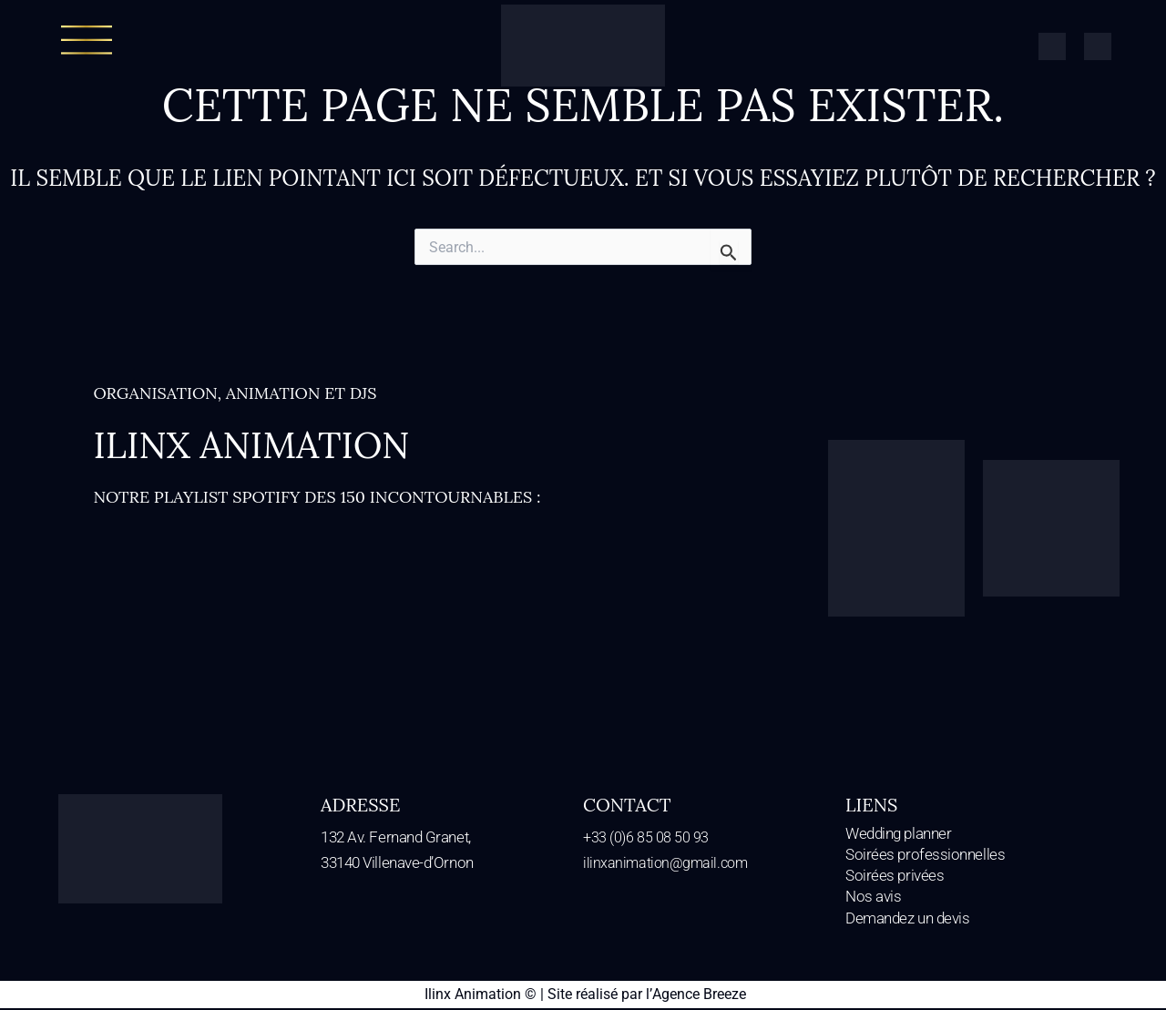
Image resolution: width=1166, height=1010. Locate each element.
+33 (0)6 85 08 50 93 (647, 837)
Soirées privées (894, 877)
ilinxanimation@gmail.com (668, 862)
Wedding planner (898, 834)
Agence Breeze (698, 996)
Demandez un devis (907, 920)
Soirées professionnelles (925, 856)
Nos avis (873, 899)
